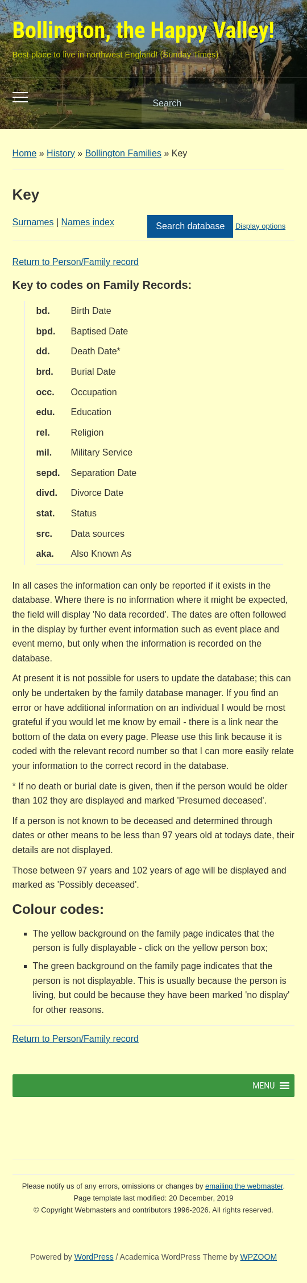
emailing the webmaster (244, 1186)
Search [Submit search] (276, 103)
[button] (263, 1085)
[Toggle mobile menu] (20, 97)
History (61, 153)
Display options (260, 226)
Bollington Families (123, 153)
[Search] (204, 103)
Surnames (33, 222)
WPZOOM (258, 1256)
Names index (87, 222)
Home (25, 153)
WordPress (94, 1256)
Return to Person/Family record (76, 262)
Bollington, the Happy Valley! (144, 30)
